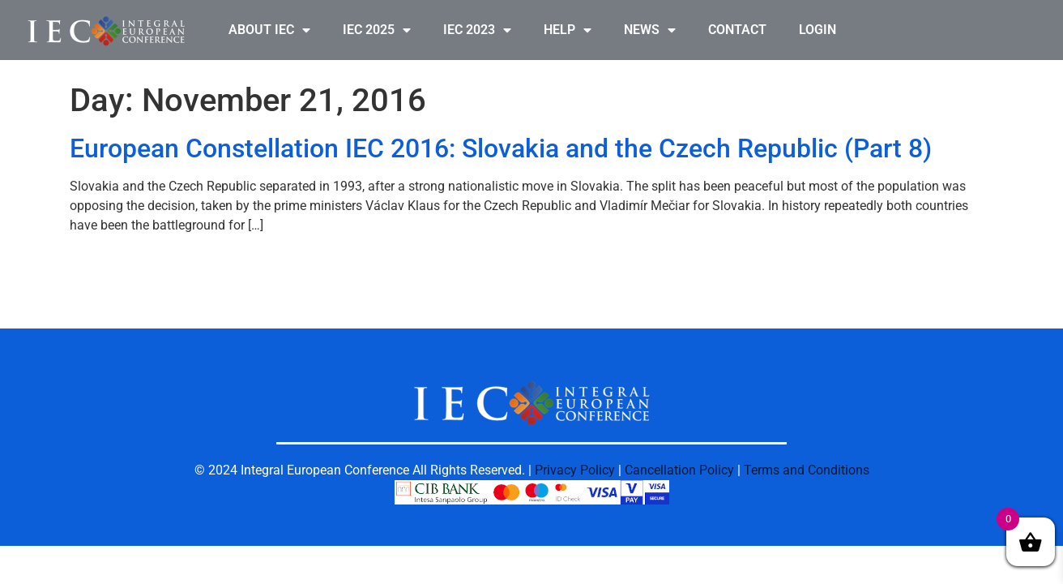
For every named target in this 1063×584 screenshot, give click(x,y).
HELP (567, 30)
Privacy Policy (575, 470)
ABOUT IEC (269, 30)
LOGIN (817, 29)
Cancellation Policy (679, 470)
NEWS (650, 30)
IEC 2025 (377, 30)
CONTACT (737, 29)
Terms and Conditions (806, 470)
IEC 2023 (477, 30)
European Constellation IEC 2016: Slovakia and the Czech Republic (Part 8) (501, 148)
